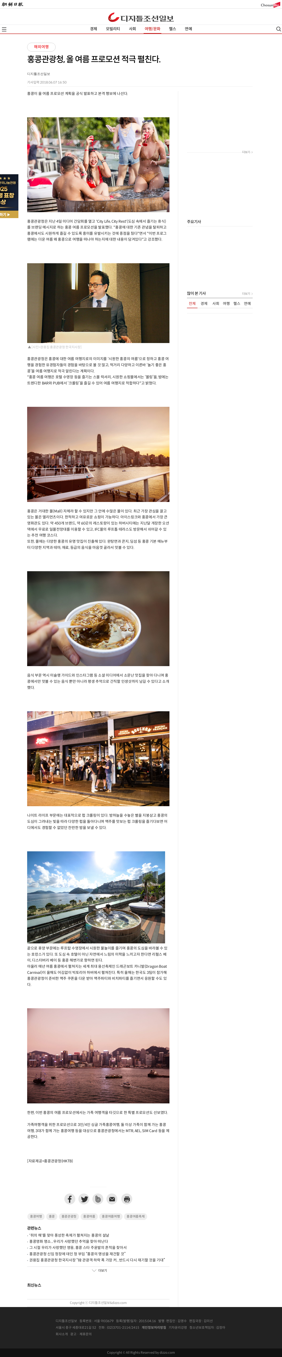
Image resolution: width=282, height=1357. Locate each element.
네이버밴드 (97, 1198)
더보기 (99, 1271)
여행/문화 (152, 29)
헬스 (172, 29)
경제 (93, 29)
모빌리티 (113, 29)
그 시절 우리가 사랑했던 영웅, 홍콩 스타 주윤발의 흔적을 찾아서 (78, 1248)
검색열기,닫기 (278, 29)
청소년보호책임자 (201, 1328)
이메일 (111, 1198)
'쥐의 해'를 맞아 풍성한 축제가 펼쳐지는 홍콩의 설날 (69, 1235)
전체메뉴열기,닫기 (4, 29)
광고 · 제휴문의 (81, 1334)
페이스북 (69, 1198)
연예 (188, 29)
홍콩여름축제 (136, 1217)
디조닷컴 (141, 17)
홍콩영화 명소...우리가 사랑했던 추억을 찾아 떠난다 (68, 1242)
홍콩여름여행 (111, 1217)
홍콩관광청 (69, 1217)
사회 (132, 29)
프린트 (126, 1198)
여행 (226, 304)
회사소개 (62, 1334)
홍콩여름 (89, 1217)
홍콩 (52, 1217)
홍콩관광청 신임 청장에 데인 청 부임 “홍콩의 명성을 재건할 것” (77, 1254)
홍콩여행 (36, 1217)
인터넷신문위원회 (240, 1328)
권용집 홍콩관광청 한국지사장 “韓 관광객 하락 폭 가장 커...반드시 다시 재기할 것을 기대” (97, 1260)
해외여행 (41, 47)
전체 (192, 304)
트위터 (83, 1198)
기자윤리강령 (178, 1328)
